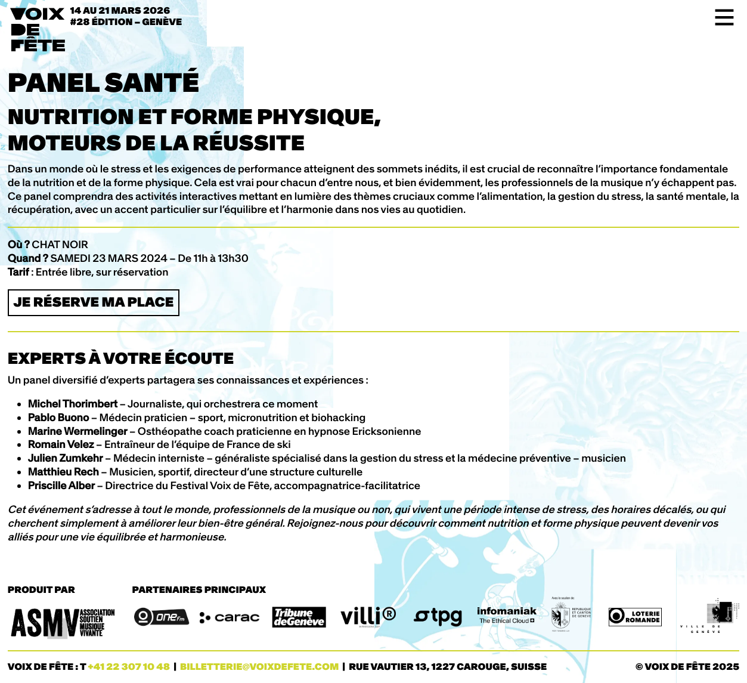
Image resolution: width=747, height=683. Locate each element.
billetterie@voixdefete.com (259, 667)
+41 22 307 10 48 (129, 667)
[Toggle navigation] (720, 17)
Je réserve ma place (93, 302)
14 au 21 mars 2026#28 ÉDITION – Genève (126, 16)
